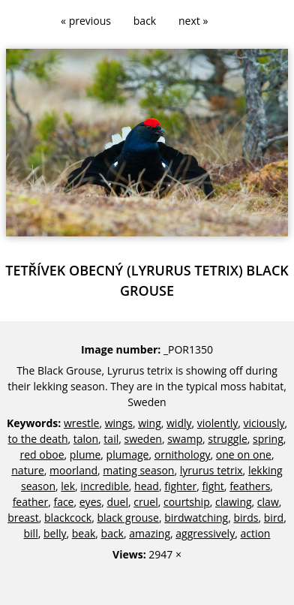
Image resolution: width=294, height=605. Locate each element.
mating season (138, 470)
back (145, 21)
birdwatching (196, 517)
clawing (233, 502)
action (255, 533)
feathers (250, 486)
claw (268, 502)
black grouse (127, 517)
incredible (104, 486)
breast (23, 517)
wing (149, 423)
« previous (86, 21)
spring (268, 439)
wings (119, 423)
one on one (244, 454)
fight (213, 486)
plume (85, 454)
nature (27, 470)
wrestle (82, 423)
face (63, 502)
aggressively (205, 533)
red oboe (42, 454)
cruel (146, 502)
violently (217, 423)
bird (274, 517)
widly (179, 423)
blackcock (68, 517)
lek (68, 486)
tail (111, 439)
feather (31, 502)
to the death (38, 439)
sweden (142, 439)
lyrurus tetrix (211, 470)
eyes (90, 502)
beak (84, 533)
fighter (180, 486)
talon (86, 439)
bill (31, 533)
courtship (187, 502)
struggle (228, 439)
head (146, 486)
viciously (264, 423)
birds (245, 517)
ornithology (182, 454)
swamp (184, 439)
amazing (149, 533)
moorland (74, 470)
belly (55, 533)
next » (193, 21)
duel (117, 502)
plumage (127, 454)
